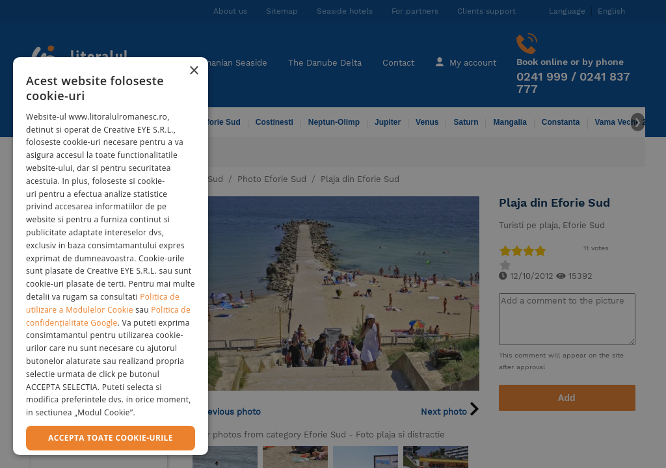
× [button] (193, 71)
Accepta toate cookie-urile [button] (110, 437)
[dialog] (110, 256)
